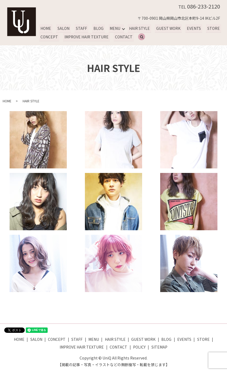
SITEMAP (159, 347)
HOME (45, 28)
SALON (63, 28)
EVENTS (191, 28)
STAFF (80, 28)
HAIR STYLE (137, 28)
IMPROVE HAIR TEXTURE (86, 36)
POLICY (139, 347)
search (143, 37)
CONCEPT (49, 36)
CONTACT (122, 36)
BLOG (97, 28)
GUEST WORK (166, 28)
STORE (210, 28)
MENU (113, 28)
